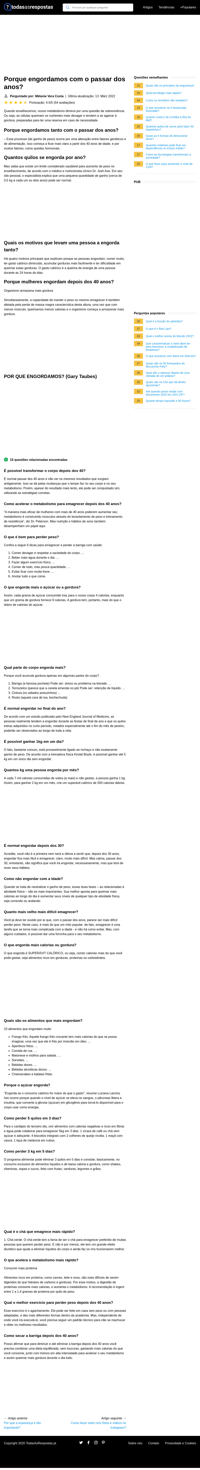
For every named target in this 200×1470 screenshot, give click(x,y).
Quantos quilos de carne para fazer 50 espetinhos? (170, 128)
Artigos (148, 7)
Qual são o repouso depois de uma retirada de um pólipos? (168, 374)
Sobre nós (135, 1443)
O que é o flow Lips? (158, 328)
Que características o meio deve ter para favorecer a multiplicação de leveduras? (168, 346)
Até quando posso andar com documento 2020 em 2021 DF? (165, 393)
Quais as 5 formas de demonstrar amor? (167, 137)
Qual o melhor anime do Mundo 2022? (170, 336)
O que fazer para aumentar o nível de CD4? (169, 165)
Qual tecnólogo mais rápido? (164, 93)
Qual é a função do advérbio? (164, 321)
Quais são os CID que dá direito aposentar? (166, 384)
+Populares (188, 7)
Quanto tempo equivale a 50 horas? (168, 400)
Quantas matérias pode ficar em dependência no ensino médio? (166, 147)
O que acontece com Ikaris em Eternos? (171, 356)
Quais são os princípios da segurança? (170, 85)
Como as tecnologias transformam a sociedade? (168, 156)
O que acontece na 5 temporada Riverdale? (166, 109)
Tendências (166, 7)
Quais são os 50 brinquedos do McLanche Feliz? (165, 365)
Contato (153, 1443)
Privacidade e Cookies (180, 1443)
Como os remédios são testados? (167, 100)
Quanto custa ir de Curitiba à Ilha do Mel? (168, 119)
